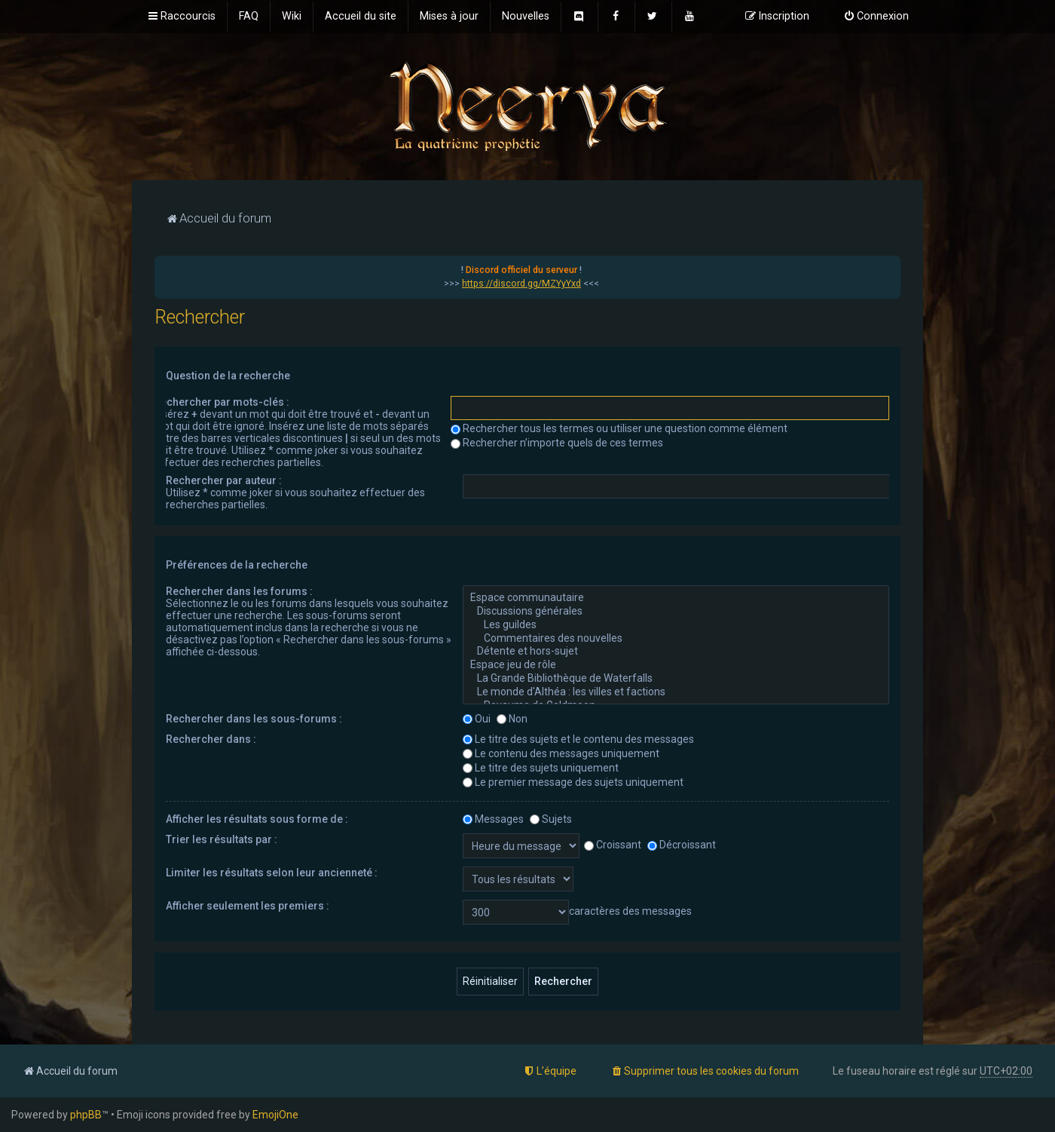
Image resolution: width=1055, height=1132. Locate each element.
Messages (493, 819)
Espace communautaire (676, 598)
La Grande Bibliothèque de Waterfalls (676, 679)
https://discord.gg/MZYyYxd (521, 283)
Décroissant (681, 845)
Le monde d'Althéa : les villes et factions (676, 692)
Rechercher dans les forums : (239, 591)
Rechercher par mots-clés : (221, 402)
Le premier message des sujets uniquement (573, 782)
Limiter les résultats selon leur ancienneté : (272, 873)
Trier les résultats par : (221, 839)
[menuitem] (248, 16)
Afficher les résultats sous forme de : (257, 819)
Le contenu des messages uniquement (561, 753)
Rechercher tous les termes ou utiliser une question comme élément (619, 428)
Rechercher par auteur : (224, 480)
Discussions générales (676, 611)
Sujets (551, 819)
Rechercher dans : (211, 739)
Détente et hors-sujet (676, 651)
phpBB (86, 1115)
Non (512, 719)
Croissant (612, 845)
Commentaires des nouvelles (676, 639)
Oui (477, 719)
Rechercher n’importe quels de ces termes (557, 443)
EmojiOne (275, 1115)
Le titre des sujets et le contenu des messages (578, 739)
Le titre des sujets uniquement (541, 768)
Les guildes (676, 625)
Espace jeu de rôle (676, 665)
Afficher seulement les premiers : (247, 906)
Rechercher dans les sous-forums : (254, 719)
